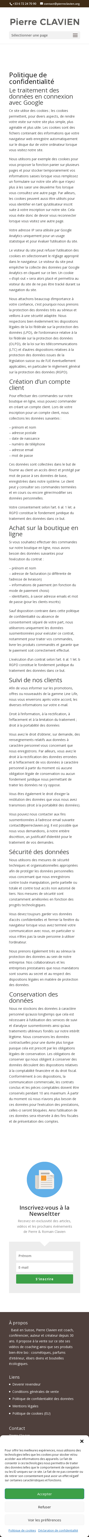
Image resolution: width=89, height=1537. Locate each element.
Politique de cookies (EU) (31, 1413)
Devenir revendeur (26, 1384)
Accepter (44, 1493)
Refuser (44, 1507)
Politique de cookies (22, 1530)
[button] (82, 1441)
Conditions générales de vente (35, 1391)
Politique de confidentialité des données (43, 1398)
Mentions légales (25, 1406)
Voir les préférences (44, 1520)
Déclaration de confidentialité (58, 1530)
